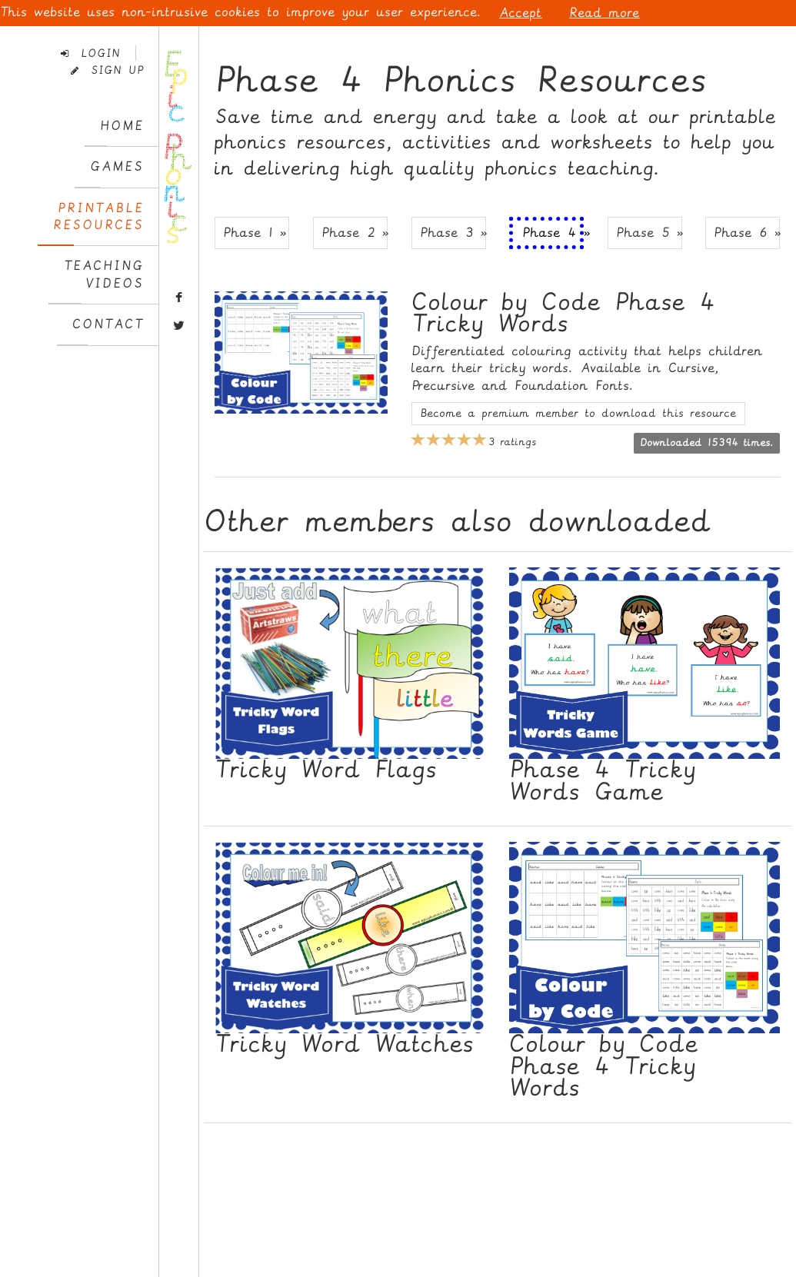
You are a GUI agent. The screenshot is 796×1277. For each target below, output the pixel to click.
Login (91, 53)
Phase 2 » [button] (354, 232)
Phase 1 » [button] (255, 232)
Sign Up (107, 70)
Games (117, 166)
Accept (520, 13)
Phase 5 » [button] (649, 232)
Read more (604, 13)
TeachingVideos (104, 274)
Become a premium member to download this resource (578, 413)
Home (122, 126)
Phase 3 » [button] (453, 232)
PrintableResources (98, 216)
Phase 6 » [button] (747, 232)
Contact (108, 324)
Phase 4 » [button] (553, 232)
